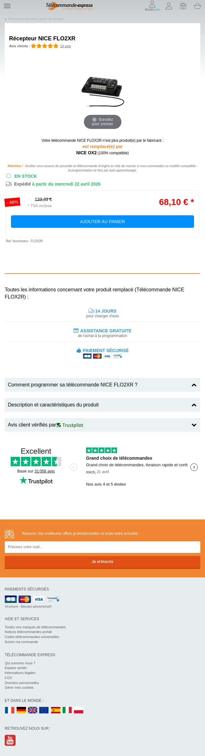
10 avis (65, 46)
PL (79, 710)
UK (33, 710)
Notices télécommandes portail (28, 632)
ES (56, 710)
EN (44, 710)
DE (21, 710)
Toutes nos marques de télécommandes (35, 627)
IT (67, 710)
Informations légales (20, 673)
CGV (8, 678)
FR (10, 710)
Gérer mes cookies (19, 687)
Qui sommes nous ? (20, 663)
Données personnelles (22, 683)
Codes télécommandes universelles (32, 637)
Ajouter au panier (102, 221)
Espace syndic (16, 668)
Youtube (10, 740)
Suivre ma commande (21, 642)
